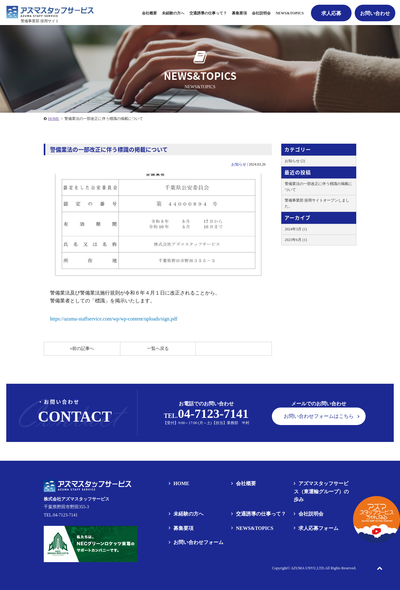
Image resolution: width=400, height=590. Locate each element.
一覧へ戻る (158, 348)
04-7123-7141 (213, 414)
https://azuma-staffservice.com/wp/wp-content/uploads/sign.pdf (114, 318)
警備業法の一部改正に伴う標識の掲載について (318, 187)
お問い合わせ (375, 13)
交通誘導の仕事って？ (208, 13)
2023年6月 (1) (296, 240)
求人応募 (331, 13)
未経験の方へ (173, 13)
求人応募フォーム (318, 528)
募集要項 (183, 528)
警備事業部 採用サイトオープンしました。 (317, 203)
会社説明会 (261, 13)
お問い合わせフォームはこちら (319, 416)
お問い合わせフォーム (198, 542)
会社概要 (149, 13)
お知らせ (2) (295, 161)
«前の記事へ (82, 348)
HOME (53, 118)
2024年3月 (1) (296, 229)
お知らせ (238, 164)
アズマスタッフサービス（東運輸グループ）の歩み (321, 491)
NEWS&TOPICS (290, 13)
